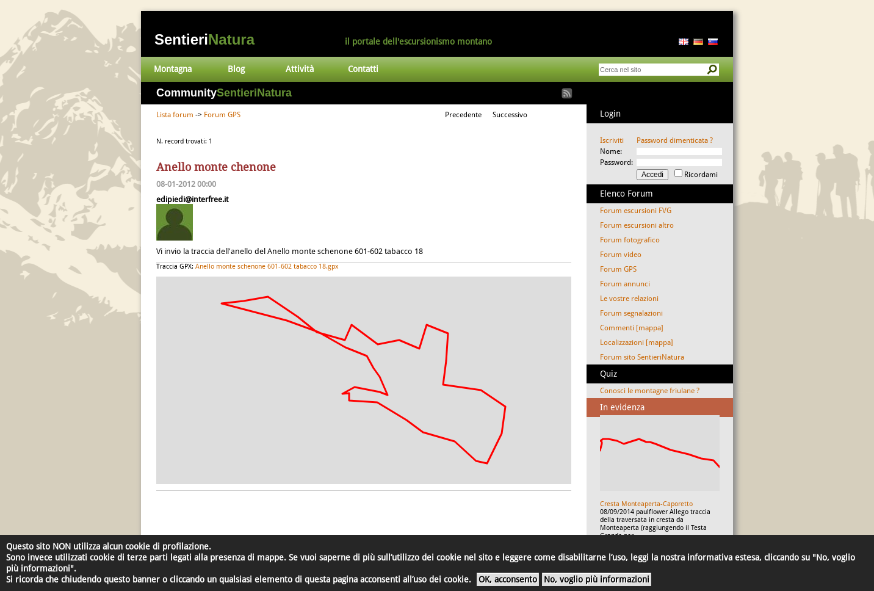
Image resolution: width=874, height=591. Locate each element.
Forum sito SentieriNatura (642, 357)
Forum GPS (222, 115)
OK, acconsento (508, 579)
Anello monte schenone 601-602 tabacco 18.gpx (267, 266)
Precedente (463, 115)
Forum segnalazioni (631, 313)
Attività (300, 69)
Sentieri (204, 39)
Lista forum (174, 115)
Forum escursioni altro (637, 225)
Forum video (620, 254)
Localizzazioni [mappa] (636, 342)
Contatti (363, 69)
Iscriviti (612, 140)
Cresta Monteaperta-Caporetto (646, 504)
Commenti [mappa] (631, 328)
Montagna (173, 69)
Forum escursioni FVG (635, 210)
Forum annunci (625, 284)
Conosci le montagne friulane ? (649, 390)
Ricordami (701, 174)
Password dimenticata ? (675, 140)
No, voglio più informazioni (596, 579)
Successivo (510, 115)
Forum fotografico (630, 240)
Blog (236, 69)
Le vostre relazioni (629, 298)
